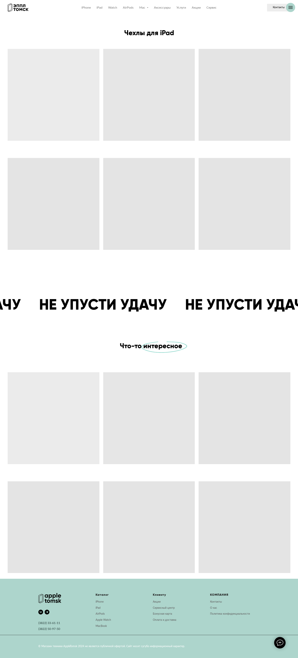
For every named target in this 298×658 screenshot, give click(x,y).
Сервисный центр (164, 608)
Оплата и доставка (164, 620)
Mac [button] (142, 7)
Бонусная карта (162, 614)
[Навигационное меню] (290, 7)
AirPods (128, 7)
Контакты (216, 602)
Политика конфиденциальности (230, 614)
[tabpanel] (149, 475)
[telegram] (47, 612)
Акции (196, 7)
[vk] (40, 612)
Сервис (211, 7)
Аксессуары (162, 7)
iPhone (86, 7)
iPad (99, 7)
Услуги (181, 7)
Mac (98, 626)
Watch (112, 7)
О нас (213, 608)
